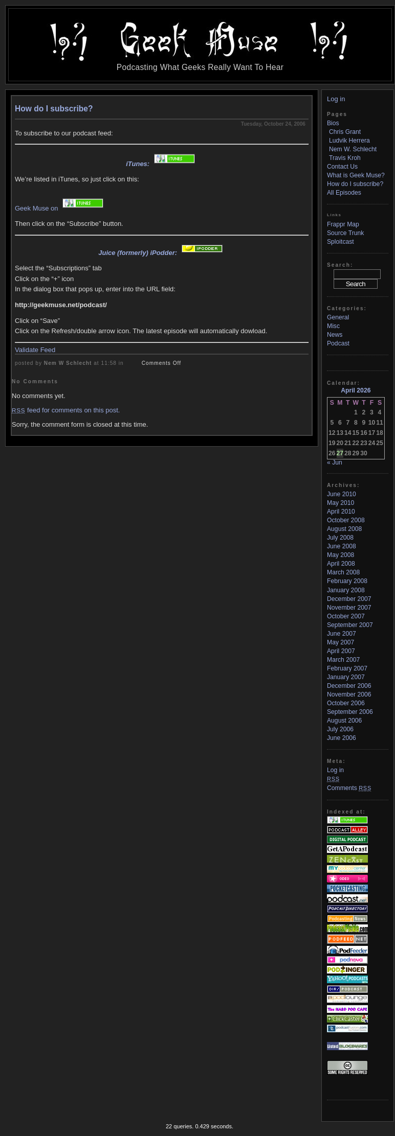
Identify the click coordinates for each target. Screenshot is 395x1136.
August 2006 (344, 720)
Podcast (338, 343)
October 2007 (346, 616)
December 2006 (349, 685)
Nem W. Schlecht (353, 149)
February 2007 (347, 668)
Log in (336, 99)
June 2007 (341, 633)
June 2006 (341, 737)
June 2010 (341, 494)
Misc (333, 326)
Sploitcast (340, 241)
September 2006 (350, 711)
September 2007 (350, 625)
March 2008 (343, 572)
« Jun (334, 462)
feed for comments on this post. (66, 410)
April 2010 (341, 511)
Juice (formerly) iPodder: (161, 253)
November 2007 (349, 607)
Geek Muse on (60, 208)
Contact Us (342, 166)
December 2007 (349, 598)
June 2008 (341, 546)
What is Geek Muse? (356, 175)
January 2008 (346, 590)
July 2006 (340, 729)
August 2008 (344, 528)
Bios (333, 123)
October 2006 (346, 703)
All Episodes (344, 192)
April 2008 (341, 563)
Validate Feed (35, 350)
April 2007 (341, 651)
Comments (349, 788)
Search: (340, 265)
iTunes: (162, 164)
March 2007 (343, 659)
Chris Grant (345, 131)
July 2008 (340, 537)
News (334, 334)
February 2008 (347, 581)
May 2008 (340, 555)
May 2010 (340, 502)
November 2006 (349, 694)
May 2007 (340, 642)
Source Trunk (345, 233)
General (338, 317)
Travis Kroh (345, 157)
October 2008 (346, 520)
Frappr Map (343, 224)
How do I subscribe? (54, 108)
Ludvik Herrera (349, 140)
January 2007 (346, 677)
